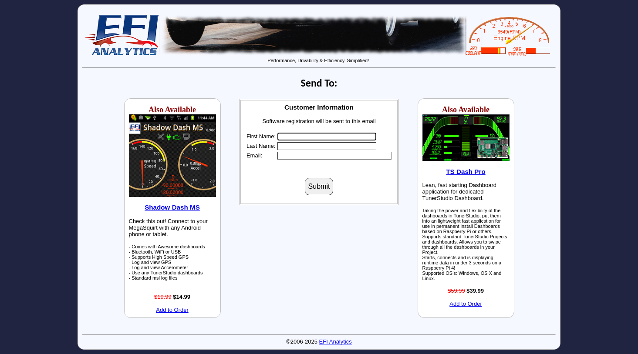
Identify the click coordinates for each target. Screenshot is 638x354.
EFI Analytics (335, 341)
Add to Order (172, 310)
